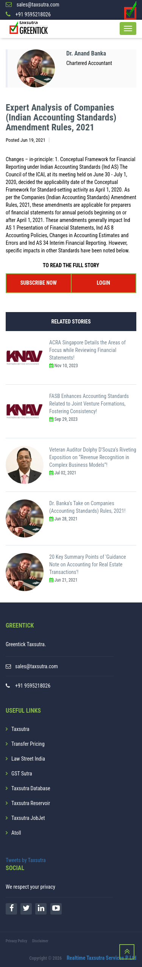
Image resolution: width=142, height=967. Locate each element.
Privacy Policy (16, 941)
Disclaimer (40, 941)
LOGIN (103, 283)
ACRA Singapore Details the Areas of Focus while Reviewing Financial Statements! (87, 350)
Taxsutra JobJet (28, 818)
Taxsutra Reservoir (30, 803)
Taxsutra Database (30, 788)
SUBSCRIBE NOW (38, 283)
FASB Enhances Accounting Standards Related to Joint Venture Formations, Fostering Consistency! (89, 403)
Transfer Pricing (28, 744)
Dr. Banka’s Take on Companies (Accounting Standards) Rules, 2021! (87, 507)
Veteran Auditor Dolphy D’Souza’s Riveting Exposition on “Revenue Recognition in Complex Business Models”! (92, 457)
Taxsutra (20, 729)
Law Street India (28, 759)
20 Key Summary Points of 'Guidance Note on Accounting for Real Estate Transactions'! (87, 564)
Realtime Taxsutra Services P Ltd (101, 958)
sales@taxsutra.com (36, 666)
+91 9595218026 (32, 686)
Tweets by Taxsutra (26, 860)
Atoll (16, 833)
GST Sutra (21, 773)
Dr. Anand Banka (86, 53)
